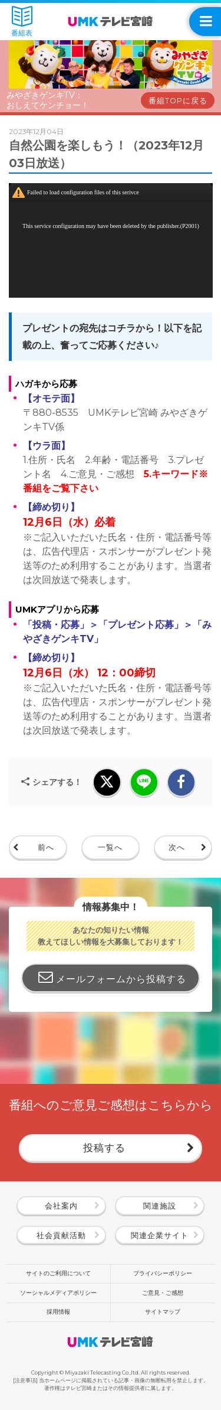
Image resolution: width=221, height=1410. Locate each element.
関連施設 (159, 1205)
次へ (177, 847)
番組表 (21, 21)
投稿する (104, 1147)
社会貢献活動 (61, 1235)
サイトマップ (162, 1311)
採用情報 (58, 1311)
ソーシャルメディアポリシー (58, 1293)
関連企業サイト (160, 1235)
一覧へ (110, 847)
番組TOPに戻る (178, 100)
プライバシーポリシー (162, 1273)
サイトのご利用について (58, 1273)
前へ (46, 847)
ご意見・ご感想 (162, 1293)
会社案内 (61, 1205)
